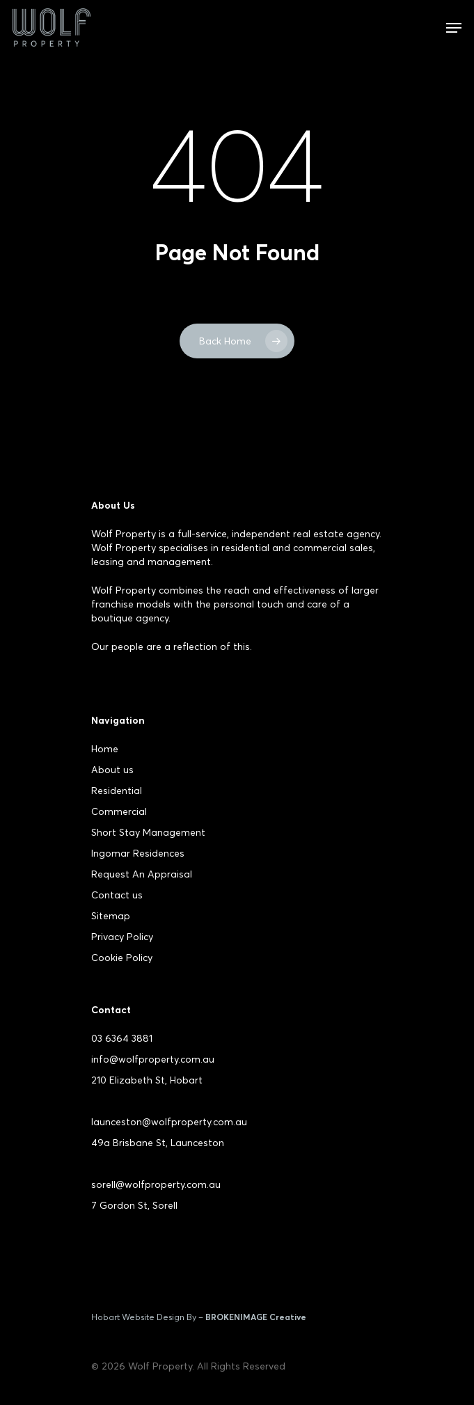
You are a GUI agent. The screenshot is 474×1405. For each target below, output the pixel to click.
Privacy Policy (122, 936)
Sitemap (110, 916)
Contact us (117, 895)
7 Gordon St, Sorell (134, 1205)
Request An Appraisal (141, 874)
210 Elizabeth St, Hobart (147, 1080)
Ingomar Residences (137, 853)
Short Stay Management (148, 832)
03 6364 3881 (121, 1038)
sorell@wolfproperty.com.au (156, 1184)
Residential (116, 790)
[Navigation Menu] (453, 28)
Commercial (119, 811)
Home (104, 749)
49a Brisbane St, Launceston (157, 1142)
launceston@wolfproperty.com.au (169, 1122)
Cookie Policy (121, 957)
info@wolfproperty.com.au (152, 1059)
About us (112, 769)
